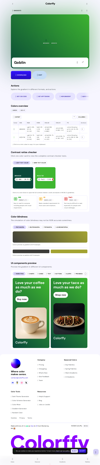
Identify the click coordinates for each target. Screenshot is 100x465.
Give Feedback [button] (43, 377)
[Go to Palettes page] (87, 460)
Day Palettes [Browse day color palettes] (69, 365)
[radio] (21, 163)
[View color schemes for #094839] (82, 129)
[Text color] (85, 274)
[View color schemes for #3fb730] (82, 137)
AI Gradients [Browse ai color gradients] (69, 377)
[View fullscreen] (82, 11)
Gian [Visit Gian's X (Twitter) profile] (32, 426)
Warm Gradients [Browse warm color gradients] (70, 373)
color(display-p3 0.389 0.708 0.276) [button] (72, 137)
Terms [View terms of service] (30, 418)
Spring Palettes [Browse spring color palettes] (70, 369)
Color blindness (19, 216)
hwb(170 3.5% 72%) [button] (39, 129)
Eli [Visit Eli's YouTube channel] (37, 426)
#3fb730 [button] (22, 137)
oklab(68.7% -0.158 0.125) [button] (49, 137)
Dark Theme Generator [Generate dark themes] (20, 396)
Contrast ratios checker (24, 152)
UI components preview (23, 263)
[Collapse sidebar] (13, 4)
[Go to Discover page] (37, 460)
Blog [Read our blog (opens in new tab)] (39, 400)
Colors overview (19, 106)
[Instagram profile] (22, 383)
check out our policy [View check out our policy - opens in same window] (63, 451)
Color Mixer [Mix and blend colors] (16, 405)
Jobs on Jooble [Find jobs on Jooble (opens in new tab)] (43, 405)
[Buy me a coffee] (17, 383)
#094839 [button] (22, 129)
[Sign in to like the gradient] (78, 62)
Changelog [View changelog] (42, 369)
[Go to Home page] (12, 460)
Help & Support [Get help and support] (43, 396)
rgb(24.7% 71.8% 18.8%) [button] (30, 137)
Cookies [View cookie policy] (14, 418)
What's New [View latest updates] (42, 373)
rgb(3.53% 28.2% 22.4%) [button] (30, 129)
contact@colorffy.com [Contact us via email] (19, 378)
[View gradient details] (87, 11)
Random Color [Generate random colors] (17, 413)
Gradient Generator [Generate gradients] (19, 409)
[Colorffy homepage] (50, 4)
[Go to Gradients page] (62, 460)
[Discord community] (13, 383)
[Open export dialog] (17, 117)
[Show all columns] (74, 117)
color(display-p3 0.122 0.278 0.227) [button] (72, 129)
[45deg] (83, 62)
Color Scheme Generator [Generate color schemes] (21, 400)
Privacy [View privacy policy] (22, 418)
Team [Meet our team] (40, 380)
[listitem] (23, 178)
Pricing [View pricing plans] (40, 365)
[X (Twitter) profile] (26, 383)
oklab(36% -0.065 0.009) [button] (48, 129)
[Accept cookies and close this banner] (82, 451)
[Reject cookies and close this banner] (74, 451)
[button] (46, 41)
